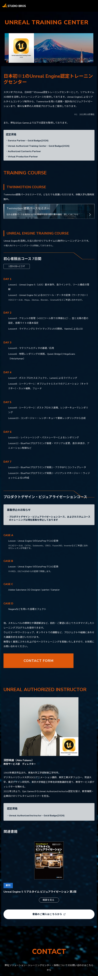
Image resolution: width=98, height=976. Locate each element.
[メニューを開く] (91, 6)
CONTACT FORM (39, 660)
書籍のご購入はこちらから (49, 914)
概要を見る (48, 900)
